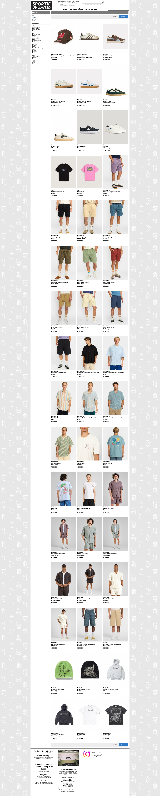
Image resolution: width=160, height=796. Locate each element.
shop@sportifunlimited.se (69, 5)
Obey (33, 46)
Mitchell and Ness (36, 40)
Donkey (34, 35)
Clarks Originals (36, 29)
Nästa (123, 16)
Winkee (34, 63)
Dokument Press (36, 34)
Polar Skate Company (37, 47)
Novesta (34, 45)
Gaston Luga (35, 36)
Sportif (34, 55)
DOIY (33, 33)
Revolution (34, 51)
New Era (34, 44)
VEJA (33, 62)
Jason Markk (35, 38)
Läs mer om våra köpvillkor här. (43, 753)
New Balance (35, 43)
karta (71, 774)
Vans (33, 61)
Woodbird (34, 65)
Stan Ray (34, 57)
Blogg (43, 780)
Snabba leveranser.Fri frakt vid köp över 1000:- (44, 767)
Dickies (34, 32)
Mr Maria (34, 41)
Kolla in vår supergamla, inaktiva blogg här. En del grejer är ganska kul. (44, 783)
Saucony (34, 52)
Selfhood (34, 54)
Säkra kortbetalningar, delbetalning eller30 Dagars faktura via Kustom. (43, 758)
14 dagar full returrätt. (43, 751)
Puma (33, 49)
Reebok (34, 50)
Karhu (33, 39)
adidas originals (36, 27)
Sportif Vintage (35, 56)
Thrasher (34, 58)
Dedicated (34, 30)
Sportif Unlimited (68, 769)
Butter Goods (35, 28)
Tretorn (34, 60)
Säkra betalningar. (44, 756)
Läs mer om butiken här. (68, 777)
